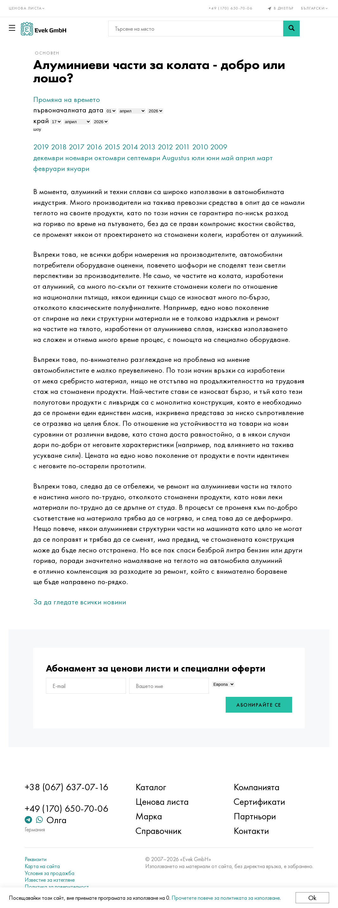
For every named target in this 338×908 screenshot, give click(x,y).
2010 (204, 147)
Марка (149, 816)
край (45, 120)
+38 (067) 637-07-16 (69, 787)
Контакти (250, 830)
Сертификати (258, 801)
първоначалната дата (72, 110)
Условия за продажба (52, 873)
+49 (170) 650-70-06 (230, 8)
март (269, 157)
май (231, 157)
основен (51, 53)
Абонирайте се (255, 716)
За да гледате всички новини (83, 612)
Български (314, 8)
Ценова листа (163, 801)
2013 (152, 147)
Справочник (159, 830)
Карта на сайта (45, 866)
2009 (222, 147)
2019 (45, 147)
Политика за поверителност (60, 886)
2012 (169, 147)
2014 (134, 147)
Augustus (179, 157)
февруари (53, 168)
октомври (113, 157)
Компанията (256, 787)
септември (147, 157)
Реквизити (38, 859)
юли (201, 157)
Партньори (254, 816)
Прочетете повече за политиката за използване (226, 897)
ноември (82, 157)
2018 (63, 147)
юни (216, 157)
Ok (312, 897)
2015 (116, 147)
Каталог (151, 787)
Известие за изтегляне (53, 879)
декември (52, 157)
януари (82, 168)
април (249, 157)
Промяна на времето (70, 99)
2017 (80, 147)
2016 (98, 147)
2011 (186, 147)
